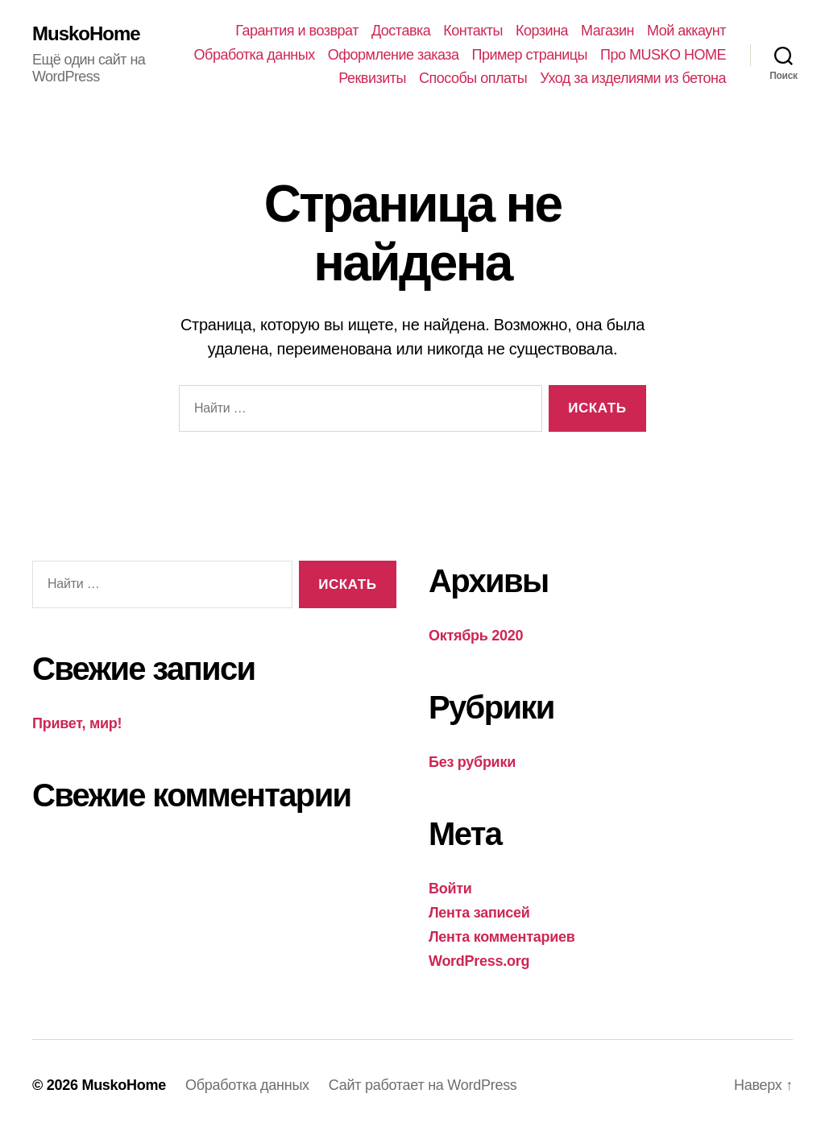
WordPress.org (479, 961)
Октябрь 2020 (476, 636)
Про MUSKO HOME (663, 55)
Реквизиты (372, 78)
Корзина (542, 31)
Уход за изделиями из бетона (633, 78)
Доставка (400, 31)
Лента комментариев (502, 937)
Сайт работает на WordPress (423, 1085)
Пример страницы (529, 55)
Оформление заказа (393, 55)
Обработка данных (254, 55)
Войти (450, 888)
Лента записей (479, 913)
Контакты (473, 31)
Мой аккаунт (686, 31)
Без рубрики (472, 762)
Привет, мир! (77, 723)
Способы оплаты (473, 78)
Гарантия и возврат (297, 31)
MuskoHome (86, 34)
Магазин (607, 31)
